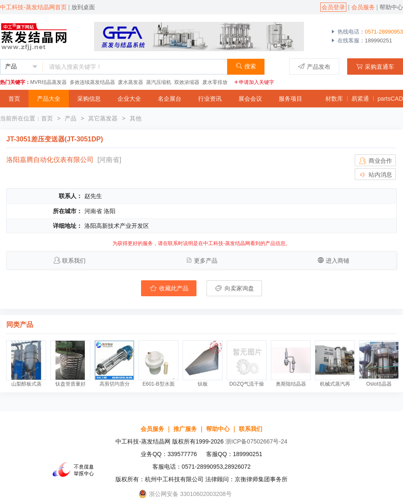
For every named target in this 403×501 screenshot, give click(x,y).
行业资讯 (210, 98)
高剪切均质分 (114, 384)
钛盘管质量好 (70, 384)
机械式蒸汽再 (335, 384)
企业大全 (129, 98)
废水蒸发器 (130, 82)
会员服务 (363, 7)
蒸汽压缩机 (158, 82)
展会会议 (250, 98)
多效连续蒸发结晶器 (92, 82)
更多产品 (205, 260)
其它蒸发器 (103, 118)
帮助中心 (391, 7)
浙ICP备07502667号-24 (256, 441)
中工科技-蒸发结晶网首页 (33, 7)
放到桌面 (83, 7)
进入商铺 (337, 260)
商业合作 (375, 160)
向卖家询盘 (234, 288)
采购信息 (89, 98)
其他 (135, 118)
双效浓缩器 (186, 82)
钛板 (203, 384)
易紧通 (360, 98)
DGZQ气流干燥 (246, 384)
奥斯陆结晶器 (291, 384)
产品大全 (48, 98)
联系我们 (74, 260)
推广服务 (185, 428)
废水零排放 (215, 82)
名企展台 (169, 98)
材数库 (334, 98)
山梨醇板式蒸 (26, 384)
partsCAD (390, 98)
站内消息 (375, 174)
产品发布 (314, 66)
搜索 (246, 66)
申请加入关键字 (254, 82)
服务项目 (290, 98)
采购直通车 (375, 66)
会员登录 (333, 7)
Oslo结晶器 (379, 384)
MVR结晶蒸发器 (48, 82)
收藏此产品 (168, 288)
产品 (70, 118)
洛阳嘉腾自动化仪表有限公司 (50, 159)
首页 (14, 98)
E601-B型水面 (158, 384)
